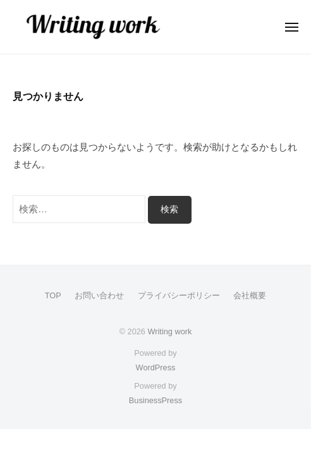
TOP (53, 295)
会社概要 (249, 295)
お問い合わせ (99, 295)
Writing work (169, 331)
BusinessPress (155, 400)
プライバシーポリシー (179, 295)
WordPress (156, 367)
